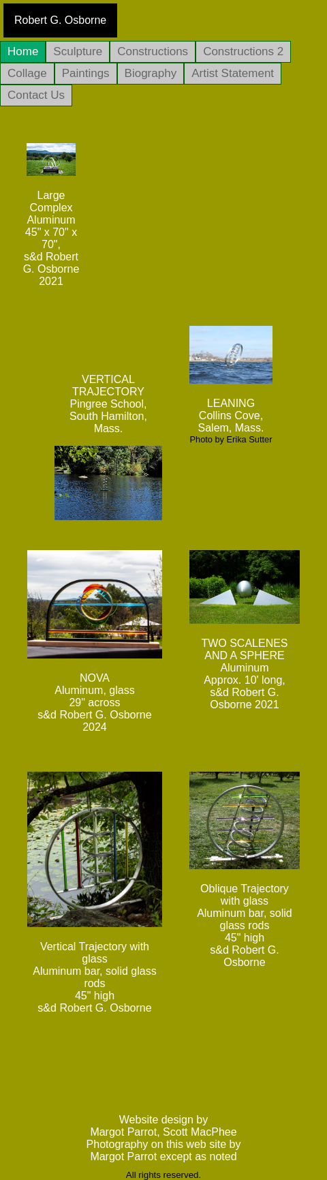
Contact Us (36, 95)
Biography (151, 73)
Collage (27, 73)
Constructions (152, 51)
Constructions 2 (243, 51)
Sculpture (77, 51)
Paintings (86, 73)
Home (22, 51)
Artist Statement (232, 73)
